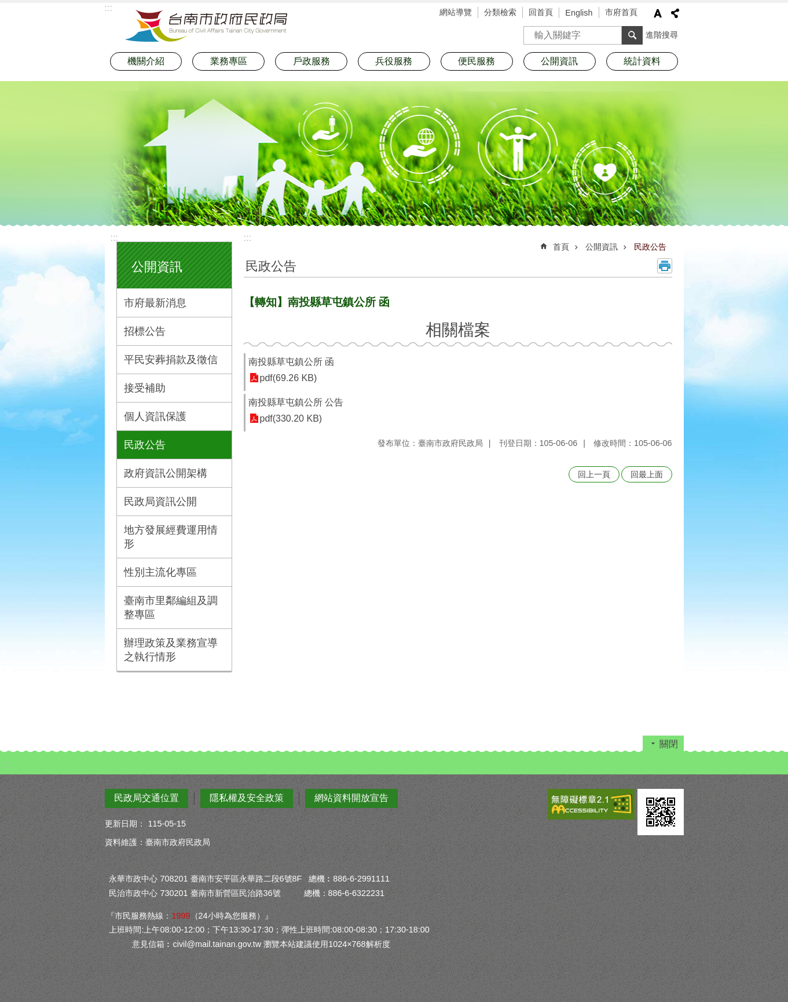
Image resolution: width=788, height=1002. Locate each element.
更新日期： (125, 823)
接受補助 (145, 388)
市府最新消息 (155, 303)
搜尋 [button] (632, 35)
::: (114, 238)
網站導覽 (455, 12)
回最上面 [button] (647, 474)
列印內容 (664, 265)
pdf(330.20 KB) (291, 418)
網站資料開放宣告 (351, 798)
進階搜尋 (662, 34)
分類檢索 (500, 12)
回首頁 (541, 12)
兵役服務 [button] (393, 61)
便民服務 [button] (476, 61)
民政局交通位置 (146, 798)
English (578, 12)
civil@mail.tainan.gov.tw (217, 944)
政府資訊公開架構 (165, 473)
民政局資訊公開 (160, 501)
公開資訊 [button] (559, 61)
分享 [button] (675, 13)
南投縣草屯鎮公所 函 (291, 362)
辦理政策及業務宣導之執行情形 (171, 650)
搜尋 (532, 31)
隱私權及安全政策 (247, 798)
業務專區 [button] (228, 61)
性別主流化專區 (160, 572)
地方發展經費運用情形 (171, 537)
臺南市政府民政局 (206, 26)
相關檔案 (458, 330)
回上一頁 (594, 474)
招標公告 (145, 331)
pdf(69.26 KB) (288, 378)
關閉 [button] (668, 744)
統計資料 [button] (642, 61)
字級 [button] (657, 13)
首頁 (561, 246)
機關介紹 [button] (145, 61)
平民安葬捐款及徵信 (171, 359)
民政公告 (145, 445)
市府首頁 (621, 12)
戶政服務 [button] (311, 61)
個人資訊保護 (155, 416)
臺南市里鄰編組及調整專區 (171, 607)
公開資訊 (156, 266)
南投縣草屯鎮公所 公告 (295, 402)
